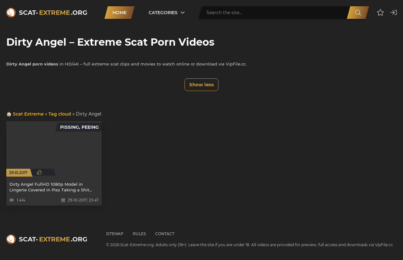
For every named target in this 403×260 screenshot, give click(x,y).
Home (119, 12)
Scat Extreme (28, 114)
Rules (139, 233)
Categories (163, 12)
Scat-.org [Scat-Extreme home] (53, 12)
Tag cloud (59, 114)
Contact (164, 233)
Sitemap (114, 233)
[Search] (358, 12)
